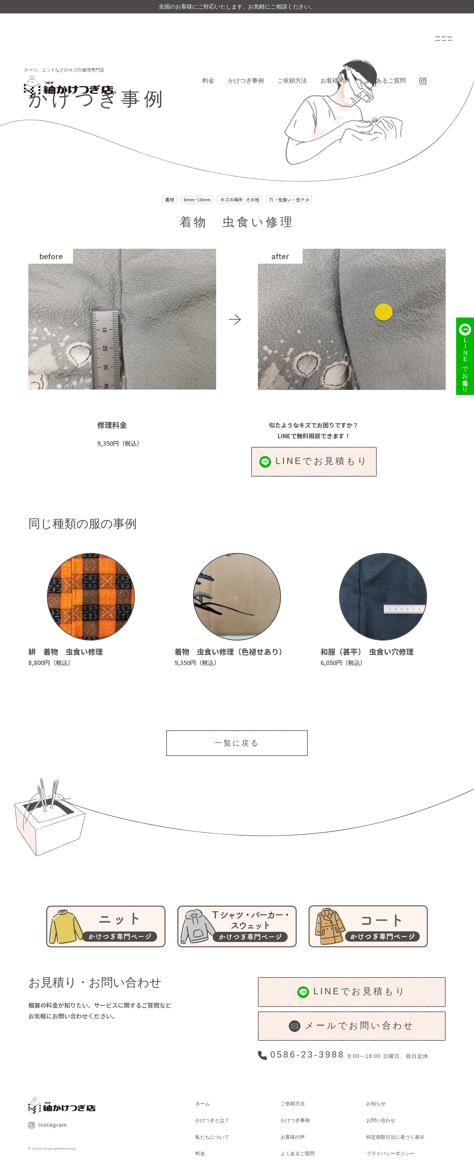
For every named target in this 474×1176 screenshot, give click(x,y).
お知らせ (376, 1103)
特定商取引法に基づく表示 (395, 1137)
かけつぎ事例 (246, 80)
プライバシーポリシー (390, 1153)
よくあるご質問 (385, 80)
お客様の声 (335, 80)
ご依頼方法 (292, 80)
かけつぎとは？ (212, 1120)
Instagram (47, 1125)
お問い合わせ (380, 1120)
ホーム (202, 1103)
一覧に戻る (237, 743)
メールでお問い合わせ (352, 1026)
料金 (208, 80)
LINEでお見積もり (314, 461)
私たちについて (212, 1137)
